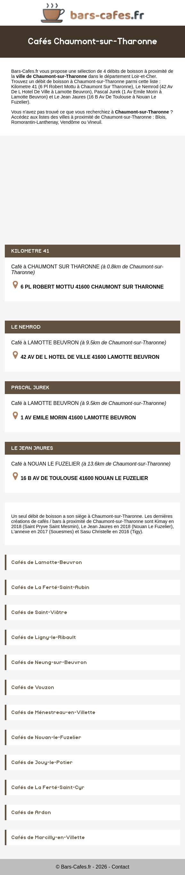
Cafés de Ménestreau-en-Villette (53, 712)
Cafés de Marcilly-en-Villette (48, 837)
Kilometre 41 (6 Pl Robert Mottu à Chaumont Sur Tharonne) (72, 86)
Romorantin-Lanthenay (34, 122)
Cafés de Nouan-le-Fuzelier (46, 737)
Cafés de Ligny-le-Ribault (43, 637)
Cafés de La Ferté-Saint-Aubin (50, 587)
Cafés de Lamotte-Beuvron (46, 562)
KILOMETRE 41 (30, 251)
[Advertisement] (92, 190)
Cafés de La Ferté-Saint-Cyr (47, 787)
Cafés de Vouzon (32, 687)
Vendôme (70, 122)
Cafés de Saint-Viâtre (39, 612)
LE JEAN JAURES (32, 448)
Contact (120, 867)
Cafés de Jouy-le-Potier (42, 762)
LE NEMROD (26, 327)
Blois (160, 117)
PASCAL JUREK (30, 387)
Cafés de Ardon (31, 812)
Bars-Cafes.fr (24, 71)
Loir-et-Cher (144, 76)
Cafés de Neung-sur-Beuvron (49, 662)
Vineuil (94, 122)
